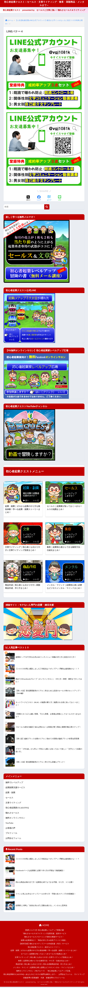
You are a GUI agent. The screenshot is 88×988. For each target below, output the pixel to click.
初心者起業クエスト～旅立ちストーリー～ (44, 948)
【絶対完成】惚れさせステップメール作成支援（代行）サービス (44, 945)
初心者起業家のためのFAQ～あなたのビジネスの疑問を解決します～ (30, 975)
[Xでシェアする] (28, 199)
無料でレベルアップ (14, 783)
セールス (9, 799)
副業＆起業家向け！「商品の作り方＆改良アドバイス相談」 (44, 941)
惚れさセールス (12, 814)
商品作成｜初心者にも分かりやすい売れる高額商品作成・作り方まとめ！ (44, 965)
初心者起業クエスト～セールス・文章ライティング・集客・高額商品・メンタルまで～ (44, 4)
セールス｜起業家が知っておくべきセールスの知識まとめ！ (44, 955)
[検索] (46, 207)
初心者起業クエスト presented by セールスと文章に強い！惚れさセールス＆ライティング (44, 11)
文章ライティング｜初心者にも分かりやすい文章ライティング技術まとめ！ (44, 958)
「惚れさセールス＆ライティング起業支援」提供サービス (44, 935)
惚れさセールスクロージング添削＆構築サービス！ (44, 938)
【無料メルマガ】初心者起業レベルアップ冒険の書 (44, 931)
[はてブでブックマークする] (49, 199)
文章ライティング (13, 804)
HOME (44, 926)
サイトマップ (79, 975)
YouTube (9, 824)
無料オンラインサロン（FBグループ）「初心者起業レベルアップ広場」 (44, 972)
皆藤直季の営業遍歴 (31, 979)
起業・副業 (10, 793)
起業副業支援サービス (15, 788)
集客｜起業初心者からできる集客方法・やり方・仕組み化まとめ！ (44, 962)
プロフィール (11, 834)
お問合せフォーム (13, 839)
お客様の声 (10, 829)
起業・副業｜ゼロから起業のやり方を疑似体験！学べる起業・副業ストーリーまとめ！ (44, 952)
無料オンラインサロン (15, 819)
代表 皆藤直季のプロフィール (53, 979)
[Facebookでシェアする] (39, 199)
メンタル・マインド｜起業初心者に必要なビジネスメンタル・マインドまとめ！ (44, 969)
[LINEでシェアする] (59, 199)
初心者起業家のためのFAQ (17, 809)
